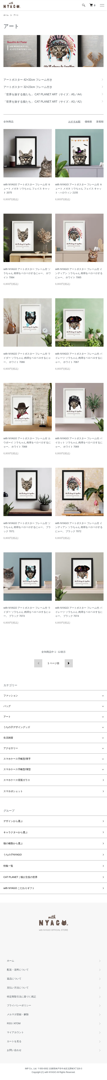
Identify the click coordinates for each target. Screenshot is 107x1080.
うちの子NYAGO (12, 854)
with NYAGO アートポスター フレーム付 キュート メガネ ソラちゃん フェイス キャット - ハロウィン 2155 (78, 188)
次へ (69, 663)
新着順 (100, 121)
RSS (9, 1023)
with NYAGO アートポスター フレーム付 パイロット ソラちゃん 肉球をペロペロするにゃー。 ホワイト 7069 (79, 442)
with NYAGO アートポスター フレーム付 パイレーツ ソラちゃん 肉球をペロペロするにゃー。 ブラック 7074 (79, 611)
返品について (14, 978)
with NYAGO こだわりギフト (19, 888)
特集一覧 (8, 865)
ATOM (17, 1023)
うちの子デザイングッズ (16, 727)
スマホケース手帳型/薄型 (17, 769)
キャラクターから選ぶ (15, 832)
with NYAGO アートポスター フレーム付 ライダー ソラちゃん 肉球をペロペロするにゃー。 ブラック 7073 (27, 611)
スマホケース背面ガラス (16, 780)
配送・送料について (18, 969)
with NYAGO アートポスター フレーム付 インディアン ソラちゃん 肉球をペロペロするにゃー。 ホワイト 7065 (79, 273)
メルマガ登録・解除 (18, 1014)
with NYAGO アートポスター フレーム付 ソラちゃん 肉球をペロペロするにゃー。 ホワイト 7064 (27, 273)
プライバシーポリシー (19, 1005)
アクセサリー (10, 748)
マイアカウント (15, 1032)
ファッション (10, 695)
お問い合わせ (14, 1050)
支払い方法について (18, 987)
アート (16, 15)
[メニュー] (102, 5)
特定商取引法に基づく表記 (21, 996)
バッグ (7, 706)
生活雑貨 (8, 737)
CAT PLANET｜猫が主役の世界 (20, 877)
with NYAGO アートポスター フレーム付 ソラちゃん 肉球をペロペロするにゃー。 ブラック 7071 (27, 527)
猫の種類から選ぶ (13, 843)
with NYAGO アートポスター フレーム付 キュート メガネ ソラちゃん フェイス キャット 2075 (26, 188)
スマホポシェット (13, 791)
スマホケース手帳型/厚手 (17, 758)
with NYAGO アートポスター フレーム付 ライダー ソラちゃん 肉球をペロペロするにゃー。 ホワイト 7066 (27, 357)
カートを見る (14, 1041)
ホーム (6, 15)
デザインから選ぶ (13, 821)
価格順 (88, 121)
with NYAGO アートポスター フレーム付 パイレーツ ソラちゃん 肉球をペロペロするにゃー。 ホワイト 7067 (79, 357)
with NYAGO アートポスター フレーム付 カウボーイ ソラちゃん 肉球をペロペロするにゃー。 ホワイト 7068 (27, 442)
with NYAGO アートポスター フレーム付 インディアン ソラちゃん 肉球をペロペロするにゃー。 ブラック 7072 (79, 527)
